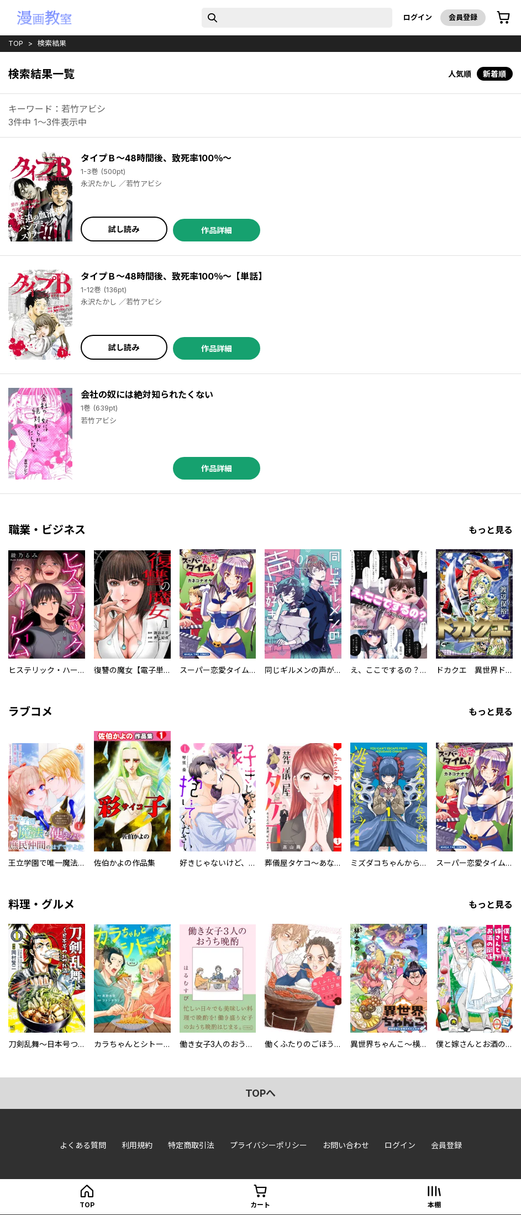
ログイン (417, 17)
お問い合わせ (346, 1145)
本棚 (434, 1205)
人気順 (459, 73)
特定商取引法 (191, 1145)
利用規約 (137, 1145)
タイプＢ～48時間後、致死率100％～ (156, 158)
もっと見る (491, 529)
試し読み (123, 229)
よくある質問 (83, 1145)
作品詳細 (216, 230)
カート (260, 1205)
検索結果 (52, 43)
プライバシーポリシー (268, 1145)
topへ (260, 1093)
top (15, 43)
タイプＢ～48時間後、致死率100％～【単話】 (174, 276)
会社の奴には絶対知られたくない (147, 394)
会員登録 (463, 17)
